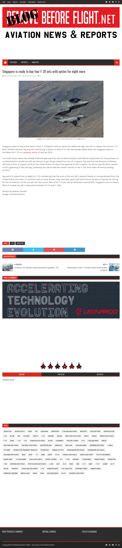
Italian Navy (93, 441)
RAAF (23, 455)
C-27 (19, 441)
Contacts (15, 2)
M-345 (50, 441)
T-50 (5, 464)
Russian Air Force (11, 455)
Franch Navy (96, 469)
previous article (30, 152)
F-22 (25, 441)
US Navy (26, 436)
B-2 (61, 459)
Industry (20, 243)
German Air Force (97, 445)
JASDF (50, 455)
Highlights (20, 431)
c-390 (51, 464)
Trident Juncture (76, 473)
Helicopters (95, 431)
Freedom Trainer (11, 473)
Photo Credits (32, 2)
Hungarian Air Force (75, 450)
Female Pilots (58, 450)
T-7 (37, 455)
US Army (7, 450)
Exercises (55, 431)
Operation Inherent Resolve (25, 450)
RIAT (30, 455)
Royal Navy (8, 459)
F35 (12, 243)
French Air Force (107, 436)
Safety (35, 436)
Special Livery (72, 441)
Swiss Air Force (86, 455)
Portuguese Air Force (37, 464)
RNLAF (104, 441)
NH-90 (6, 469)
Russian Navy (52, 473)
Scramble (59, 441)
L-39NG (110, 445)
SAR (77, 464)
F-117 (97, 464)
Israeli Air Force (70, 455)
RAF (18, 436)
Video (94, 436)
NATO (86, 436)
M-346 (12, 436)
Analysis (35, 62)
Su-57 (63, 473)
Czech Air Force (35, 459)
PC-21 (57, 455)
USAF (30, 431)
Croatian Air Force (29, 469)
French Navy (100, 459)
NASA (35, 473)
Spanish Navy (52, 469)
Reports (24, 62)
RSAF (71, 464)
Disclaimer (23, 2)
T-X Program (21, 459)
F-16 (5, 436)
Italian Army (81, 445)
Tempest (14, 469)
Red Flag (68, 445)
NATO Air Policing (73, 436)
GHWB (105, 464)
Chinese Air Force (17, 464)
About (9, 2)
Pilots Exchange (103, 455)
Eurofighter (109, 431)
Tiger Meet (86, 459)
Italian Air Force (69, 431)
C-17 (83, 464)
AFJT (58, 464)
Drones (76, 459)
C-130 (67, 459)
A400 (43, 455)
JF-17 (112, 464)
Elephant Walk (81, 469)
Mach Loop (25, 473)
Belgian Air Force (11, 445)
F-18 (43, 436)
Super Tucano (51, 459)
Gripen (51, 436)
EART (90, 464)
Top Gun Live (66, 469)
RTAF (42, 473)
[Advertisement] (61, 38)
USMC (12, 441)
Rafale (59, 436)
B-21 (64, 464)
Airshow (44, 431)
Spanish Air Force (37, 441)
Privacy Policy (41, 2)
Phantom (112, 459)
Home (3, 2)
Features (13, 62)
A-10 (83, 441)
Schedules (45, 450)
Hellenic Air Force (29, 445)
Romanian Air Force (96, 450)
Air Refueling (46, 445)
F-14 (42, 469)
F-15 (5, 441)
